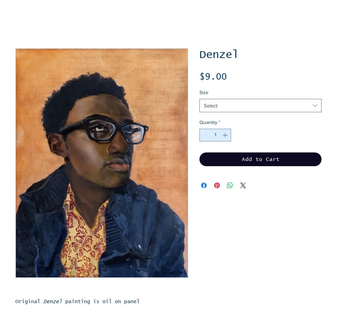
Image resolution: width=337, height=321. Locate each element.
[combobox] (260, 105)
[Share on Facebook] (204, 185)
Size (203, 92)
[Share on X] (243, 185)
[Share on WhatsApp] (230, 185)
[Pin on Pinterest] (217, 185)
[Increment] (225, 135)
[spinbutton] (215, 135)
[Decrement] (204, 135)
